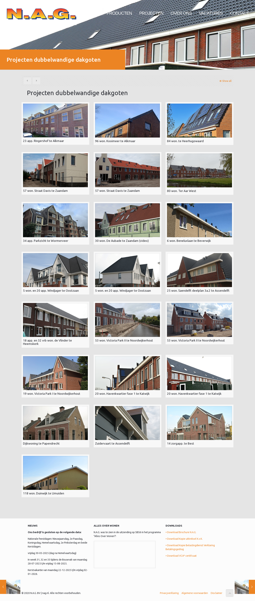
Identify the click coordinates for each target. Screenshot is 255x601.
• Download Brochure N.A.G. (181, 531)
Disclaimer (216, 591)
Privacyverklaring (169, 591)
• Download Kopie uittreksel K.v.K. (184, 537)
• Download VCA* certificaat (181, 554)
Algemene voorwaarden (195, 591)
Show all (225, 81)
